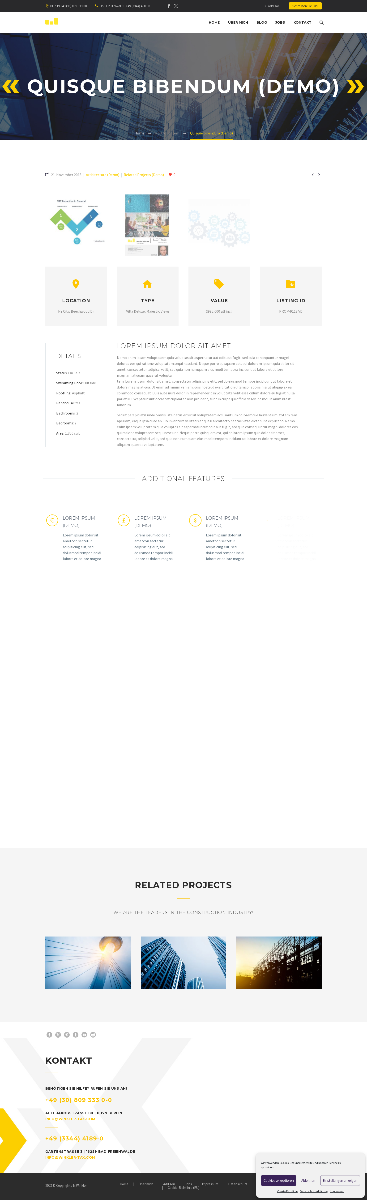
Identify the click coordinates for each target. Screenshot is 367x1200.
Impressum (337, 1191)
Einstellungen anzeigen (340, 1180)
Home (214, 22)
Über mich (238, 22)
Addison (274, 6)
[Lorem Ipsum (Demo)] (76, 538)
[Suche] (321, 23)
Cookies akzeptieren (279, 1180)
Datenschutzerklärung (314, 1191)
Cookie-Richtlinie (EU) (183, 1188)
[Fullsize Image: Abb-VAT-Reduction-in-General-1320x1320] (76, 231)
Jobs (280, 22)
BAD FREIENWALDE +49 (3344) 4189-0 (125, 6)
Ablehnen (308, 1180)
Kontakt (303, 22)
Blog (261, 22)
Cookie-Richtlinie (287, 1191)
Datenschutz (238, 1184)
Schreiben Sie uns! (305, 6)
